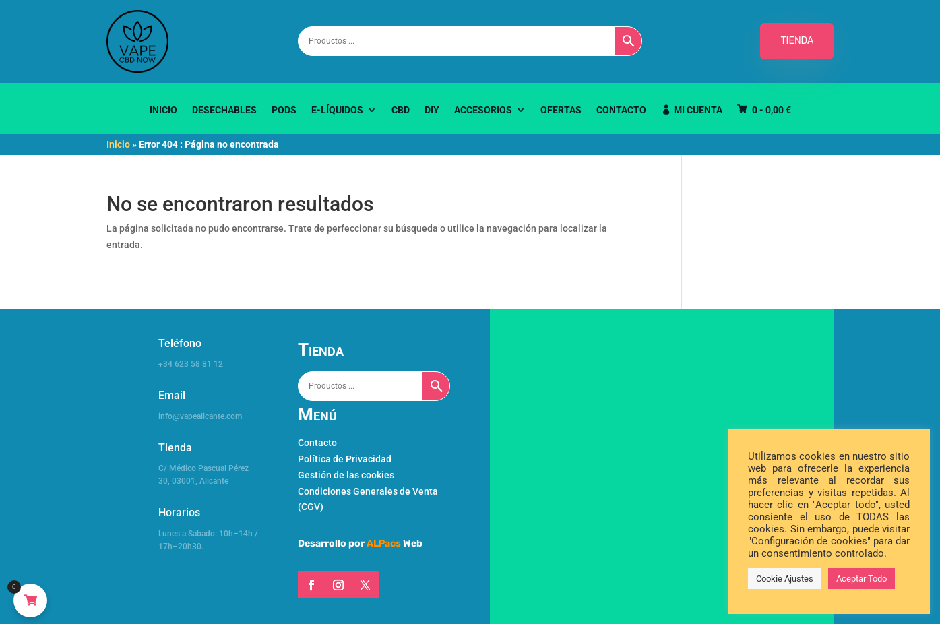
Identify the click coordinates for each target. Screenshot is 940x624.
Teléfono (179, 343)
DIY (432, 110)
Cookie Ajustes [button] (784, 578)
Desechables (224, 110)
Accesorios (483, 110)
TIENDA (796, 40)
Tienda (175, 447)
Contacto (621, 110)
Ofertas (561, 110)
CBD (400, 110)
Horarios (179, 512)
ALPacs (384, 543)
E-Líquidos (337, 110)
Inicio (163, 110)
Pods (284, 110)
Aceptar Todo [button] (861, 578)
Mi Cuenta (698, 110)
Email (171, 395)
